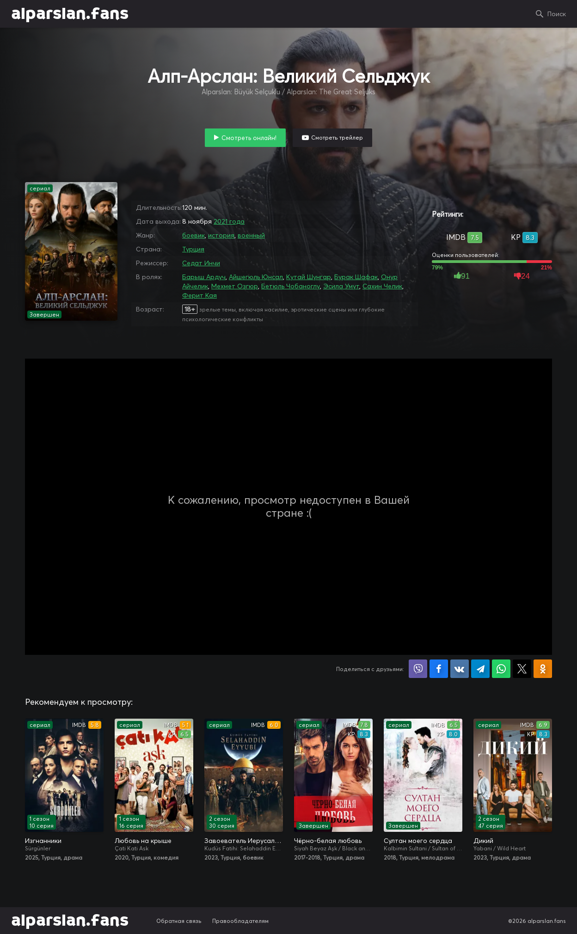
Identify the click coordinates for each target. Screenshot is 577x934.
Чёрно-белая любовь (328, 840)
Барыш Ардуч (204, 277)
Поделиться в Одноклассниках (543, 668)
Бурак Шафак (356, 277)
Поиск (556, 14)
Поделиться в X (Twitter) (522, 668)
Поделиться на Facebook (439, 668)
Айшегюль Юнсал (256, 277)
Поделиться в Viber (418, 668)
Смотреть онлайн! (248, 137)
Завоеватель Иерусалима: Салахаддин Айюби (243, 840)
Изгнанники (43, 840)
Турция (193, 249)
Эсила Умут (341, 286)
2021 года (229, 221)
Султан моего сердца (418, 840)
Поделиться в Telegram (480, 668)
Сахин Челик (382, 286)
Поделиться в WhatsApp (501, 668)
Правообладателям (240, 920)
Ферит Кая (199, 295)
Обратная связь (179, 920)
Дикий (483, 840)
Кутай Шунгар (308, 277)
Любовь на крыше (143, 840)
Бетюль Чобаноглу (290, 286)
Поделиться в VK (459, 668)
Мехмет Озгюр (234, 286)
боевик (193, 235)
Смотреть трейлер (337, 137)
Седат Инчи (201, 263)
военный (251, 235)
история (221, 235)
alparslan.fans (70, 14)
